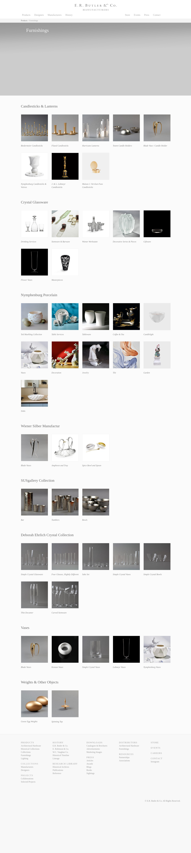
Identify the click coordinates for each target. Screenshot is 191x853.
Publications (58, 770)
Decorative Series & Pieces (124, 242)
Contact (156, 15)
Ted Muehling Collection (31, 334)
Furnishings (26, 755)
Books (89, 770)
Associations (124, 760)
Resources (126, 754)
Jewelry (85, 373)
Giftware (147, 242)
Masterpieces (57, 280)
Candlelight (149, 334)
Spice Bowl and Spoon (91, 465)
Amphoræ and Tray (60, 465)
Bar (22, 520)
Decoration (56, 373)
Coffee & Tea (118, 334)
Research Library (65, 764)
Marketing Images (94, 752)
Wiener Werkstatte (90, 242)
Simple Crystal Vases (122, 574)
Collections (26, 752)
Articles (89, 760)
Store (127, 15)
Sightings (90, 773)
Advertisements (93, 749)
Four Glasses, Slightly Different (65, 574)
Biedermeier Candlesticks (32, 146)
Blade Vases (26, 465)
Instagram (155, 762)
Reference (57, 773)
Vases (23, 373)
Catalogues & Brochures (96, 746)
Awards (89, 764)
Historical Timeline (61, 755)
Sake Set (85, 574)
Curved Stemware (59, 613)
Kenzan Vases (57, 667)
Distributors (128, 742)
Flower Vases (26, 280)
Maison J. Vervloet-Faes (92, 184)
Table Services (58, 334)
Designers (39, 15)
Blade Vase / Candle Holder (155, 146)
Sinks (23, 411)
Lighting (24, 758)
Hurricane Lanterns (90, 146)
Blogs (88, 767)
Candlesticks (57, 187)
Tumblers (56, 520)
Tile (114, 373)
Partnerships (124, 757)
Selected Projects (28, 782)
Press (146, 15)
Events (137, 15)
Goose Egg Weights (29, 721)
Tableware (86, 334)
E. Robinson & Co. (61, 749)
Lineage (56, 758)
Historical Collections (30, 749)
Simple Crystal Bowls (153, 574)
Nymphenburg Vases (152, 667)
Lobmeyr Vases (119, 667)
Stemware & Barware (61, 242)
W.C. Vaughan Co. (60, 752)
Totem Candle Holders (122, 146)
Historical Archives (61, 767)
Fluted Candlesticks (60, 146)
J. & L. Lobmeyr (59, 184)
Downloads (94, 742)
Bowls (84, 520)
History (69, 15)
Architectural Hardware (31, 746)
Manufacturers (55, 15)
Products (26, 15)
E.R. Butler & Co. (60, 746)
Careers (156, 753)
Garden (147, 373)
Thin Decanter (27, 613)
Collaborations (27, 778)
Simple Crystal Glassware (32, 574)
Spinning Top (57, 721)
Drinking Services (28, 242)
